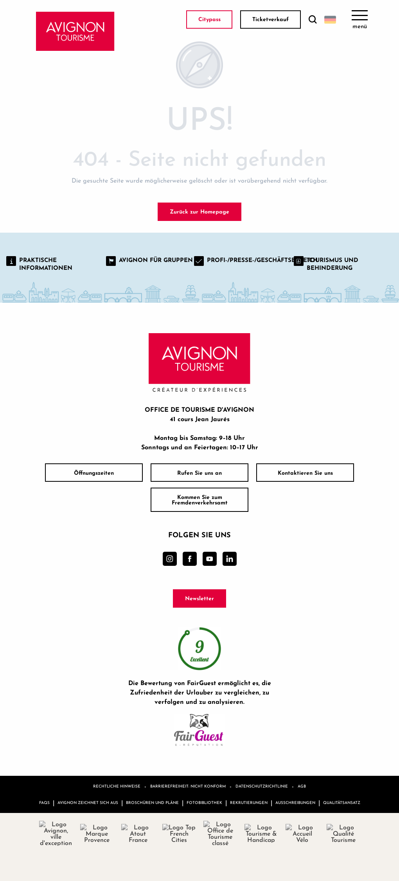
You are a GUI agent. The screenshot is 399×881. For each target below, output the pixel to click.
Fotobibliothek (204, 802)
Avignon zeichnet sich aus (88, 802)
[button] (312, 20)
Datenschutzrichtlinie (261, 786)
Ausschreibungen (295, 802)
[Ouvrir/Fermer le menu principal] (360, 19)
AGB (302, 786)
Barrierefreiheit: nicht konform (188, 786)
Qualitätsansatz (341, 802)
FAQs (44, 802)
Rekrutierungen (249, 802)
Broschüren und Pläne (152, 802)
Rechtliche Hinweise (116, 786)
